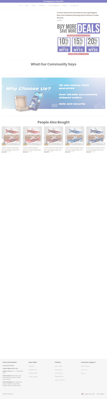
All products (15, 15)
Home (9, 15)
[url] (10, 368)
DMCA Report (100, 394)
